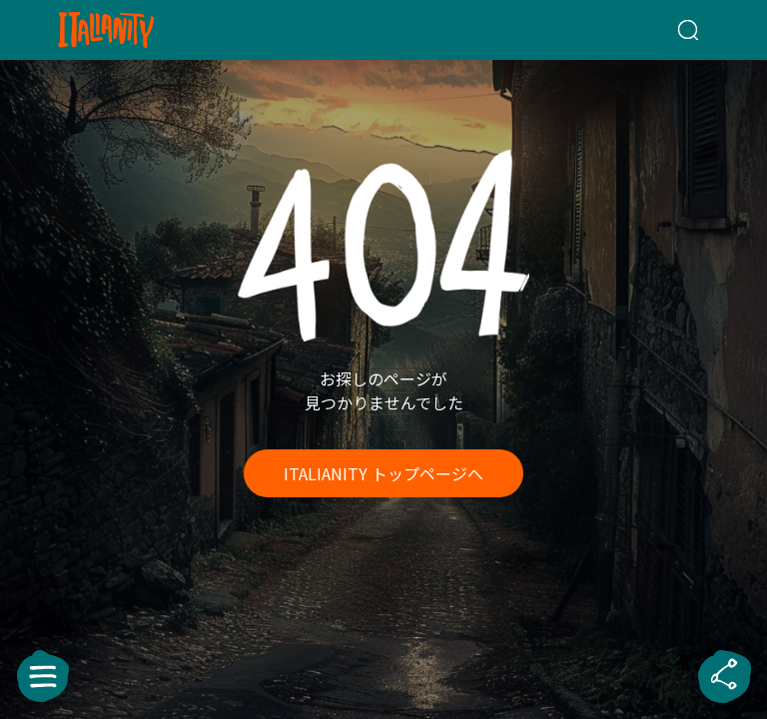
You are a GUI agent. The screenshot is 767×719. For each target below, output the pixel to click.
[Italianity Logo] (138, 30)
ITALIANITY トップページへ (383, 473)
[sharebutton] (724, 676)
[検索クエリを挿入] (664, 30)
